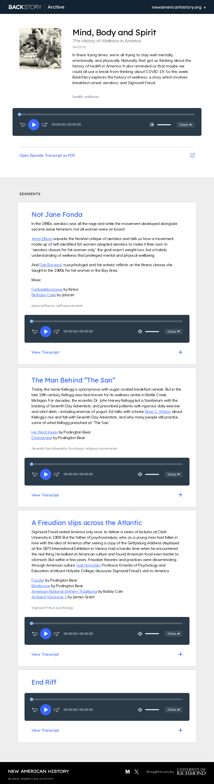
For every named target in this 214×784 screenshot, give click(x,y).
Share (186, 124)
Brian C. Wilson (158, 411)
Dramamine (41, 437)
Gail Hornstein (88, 565)
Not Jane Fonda (56, 214)
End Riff (43, 682)
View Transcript (45, 352)
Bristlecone (40, 585)
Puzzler (37, 580)
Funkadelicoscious (47, 289)
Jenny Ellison (41, 238)
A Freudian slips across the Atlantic (86, 522)
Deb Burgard (51, 264)
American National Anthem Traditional (64, 591)
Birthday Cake (43, 294)
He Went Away (44, 432)
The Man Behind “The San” (73, 380)
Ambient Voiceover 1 (49, 596)
